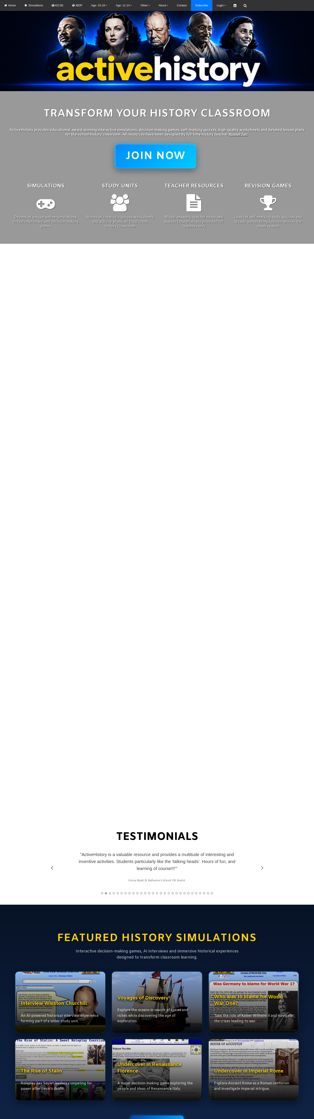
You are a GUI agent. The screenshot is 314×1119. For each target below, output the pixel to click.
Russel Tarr (238, 134)
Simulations (33, 5)
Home (10, 5)
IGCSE (57, 5)
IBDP (77, 5)
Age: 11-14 (124, 5)
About (163, 5)
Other (145, 5)
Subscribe (201, 5)
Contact (182, 5)
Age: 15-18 (99, 5)
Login (221, 5)
